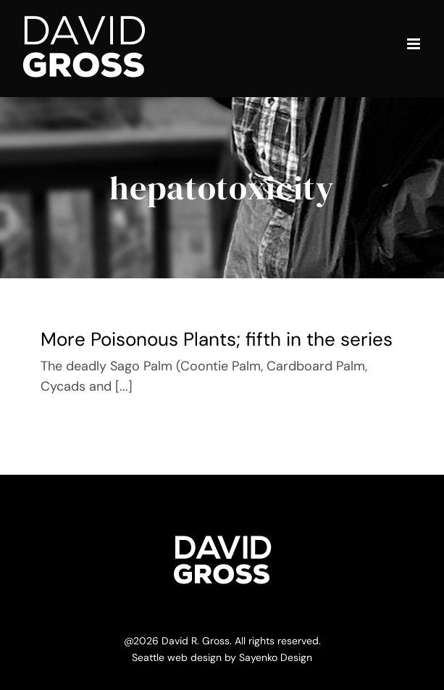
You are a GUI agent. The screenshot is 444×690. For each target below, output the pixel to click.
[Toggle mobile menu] (414, 43)
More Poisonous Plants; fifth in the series (217, 339)
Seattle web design (177, 657)
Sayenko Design (275, 657)
